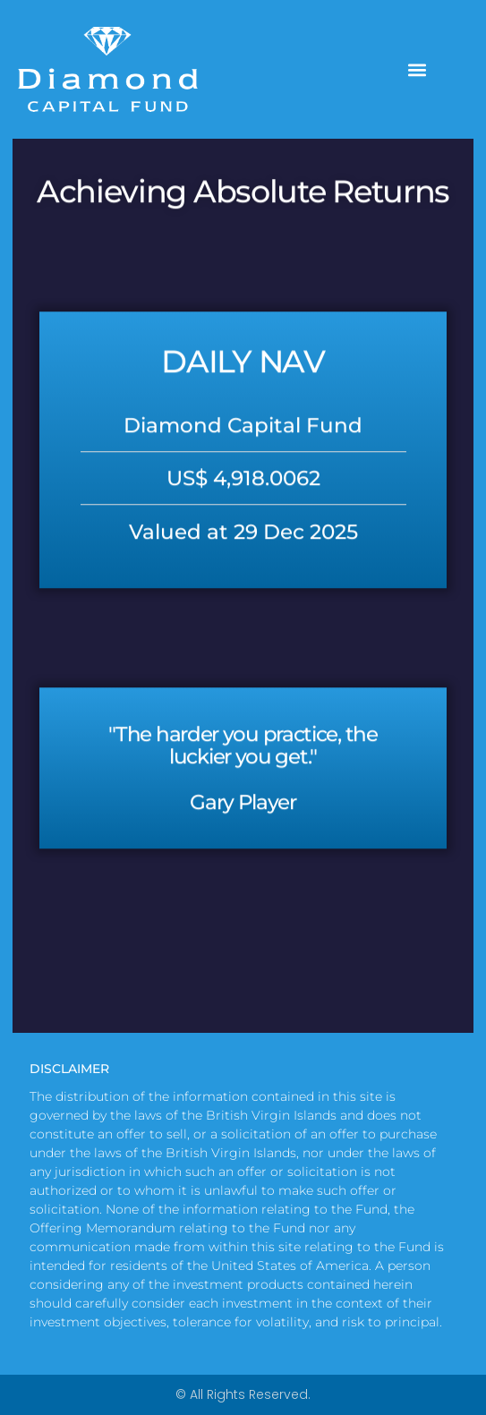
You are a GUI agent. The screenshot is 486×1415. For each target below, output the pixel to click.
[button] (417, 69)
